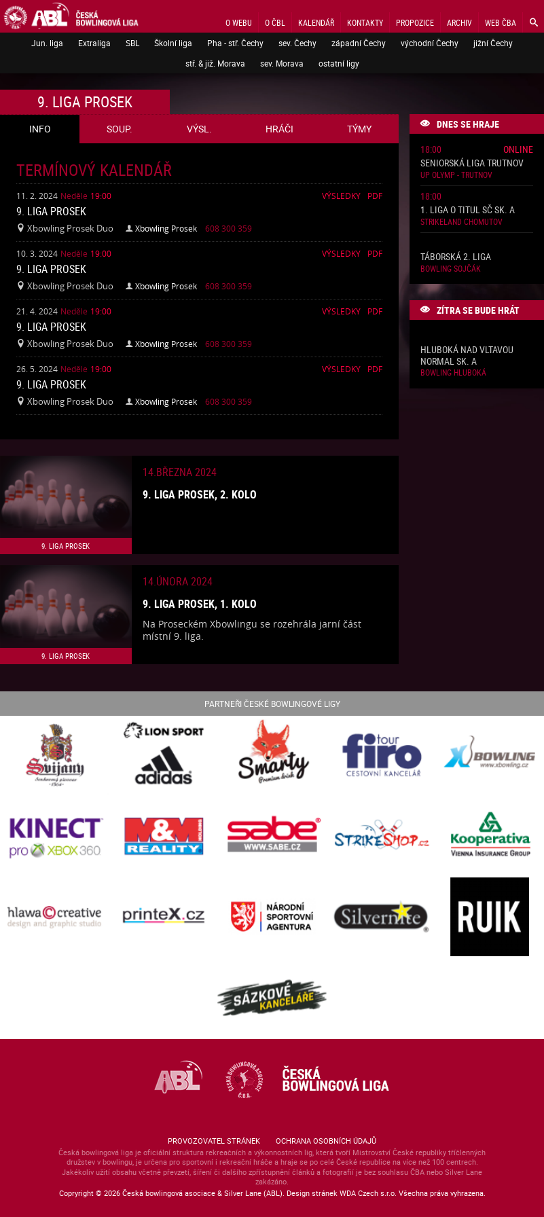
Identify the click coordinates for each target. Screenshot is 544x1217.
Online (518, 149)
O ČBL (275, 22)
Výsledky (341, 195)
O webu (238, 22)
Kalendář (316, 22)
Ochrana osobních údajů (326, 1141)
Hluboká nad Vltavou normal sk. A (466, 355)
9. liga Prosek (51, 211)
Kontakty (365, 22)
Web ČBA (500, 22)
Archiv (459, 22)
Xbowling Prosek (166, 228)
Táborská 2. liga (455, 257)
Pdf (374, 195)
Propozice (415, 22)
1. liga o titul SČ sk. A (467, 210)
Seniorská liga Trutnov (472, 163)
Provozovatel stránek (214, 1141)
